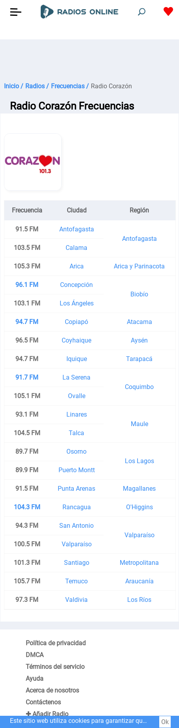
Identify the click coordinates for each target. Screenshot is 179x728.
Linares (76, 414)
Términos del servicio (55, 666)
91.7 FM (26, 377)
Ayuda (34, 678)
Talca (76, 433)
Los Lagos (139, 461)
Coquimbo (139, 387)
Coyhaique (76, 340)
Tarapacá (139, 359)
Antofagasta (76, 229)
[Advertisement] (89, 59)
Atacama (139, 322)
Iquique (76, 359)
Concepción (76, 285)
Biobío (139, 294)
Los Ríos (139, 599)
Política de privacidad (56, 643)
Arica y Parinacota (139, 266)
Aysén (139, 340)
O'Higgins (139, 507)
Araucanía (139, 581)
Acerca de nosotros (52, 690)
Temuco (76, 581)
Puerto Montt (76, 470)
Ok (165, 722)
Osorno (76, 451)
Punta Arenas (76, 488)
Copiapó (76, 322)
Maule (139, 424)
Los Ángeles (77, 303)
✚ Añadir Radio (47, 714)
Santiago (76, 562)
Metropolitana (139, 562)
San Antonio (76, 525)
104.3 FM (27, 507)
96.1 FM (26, 285)
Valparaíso (139, 535)
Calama (76, 247)
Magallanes (139, 488)
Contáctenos (43, 702)
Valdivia (76, 599)
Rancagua (76, 507)
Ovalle (76, 396)
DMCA (34, 655)
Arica (77, 266)
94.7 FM (26, 322)
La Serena (76, 377)
